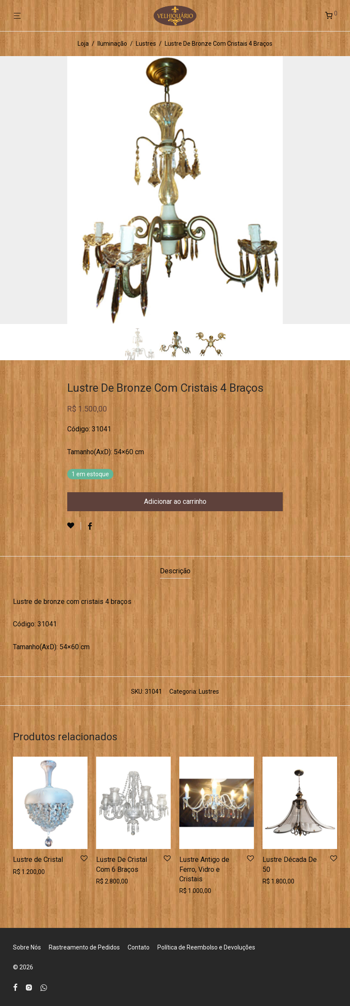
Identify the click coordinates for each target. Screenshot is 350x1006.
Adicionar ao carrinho (175, 501)
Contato (139, 947)
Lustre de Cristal (38, 859)
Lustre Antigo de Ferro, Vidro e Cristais (204, 869)
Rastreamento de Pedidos (84, 947)
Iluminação (112, 43)
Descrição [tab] (175, 571)
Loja (83, 43)
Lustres (146, 43)
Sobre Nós (27, 947)
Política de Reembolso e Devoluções (206, 947)
